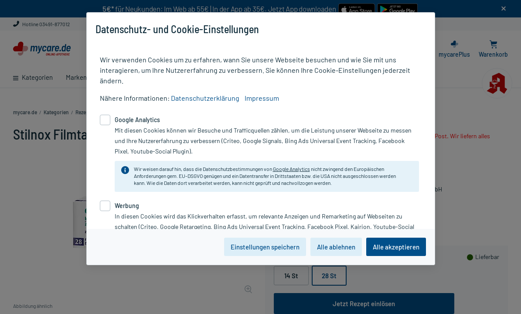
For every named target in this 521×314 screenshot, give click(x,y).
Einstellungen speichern (265, 247)
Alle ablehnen (336, 247)
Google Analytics (291, 169)
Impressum (262, 98)
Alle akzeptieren (396, 247)
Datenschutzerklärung (205, 98)
